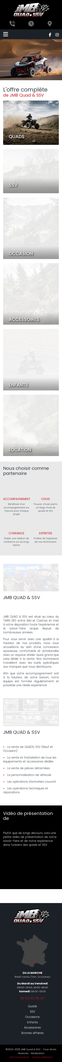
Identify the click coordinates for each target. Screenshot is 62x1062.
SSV (32, 1012)
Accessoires (32, 1028)
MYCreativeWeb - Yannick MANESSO (31, 1057)
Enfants (32, 1022)
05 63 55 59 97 (32, 998)
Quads (32, 1006)
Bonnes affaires (32, 1033)
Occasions (32, 1017)
